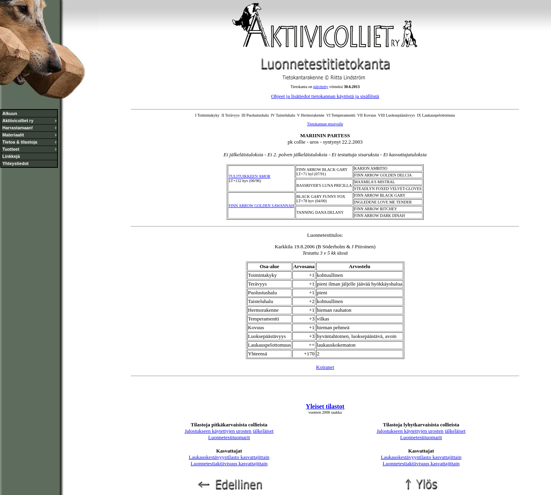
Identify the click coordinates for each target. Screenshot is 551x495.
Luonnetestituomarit (229, 437)
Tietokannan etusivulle (325, 124)
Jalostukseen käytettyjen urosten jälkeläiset (228, 431)
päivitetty (320, 86)
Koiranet (325, 367)
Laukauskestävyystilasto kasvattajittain (229, 457)
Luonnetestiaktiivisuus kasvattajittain (229, 463)
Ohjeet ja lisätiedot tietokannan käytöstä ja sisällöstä (325, 96)
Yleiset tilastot (325, 406)
